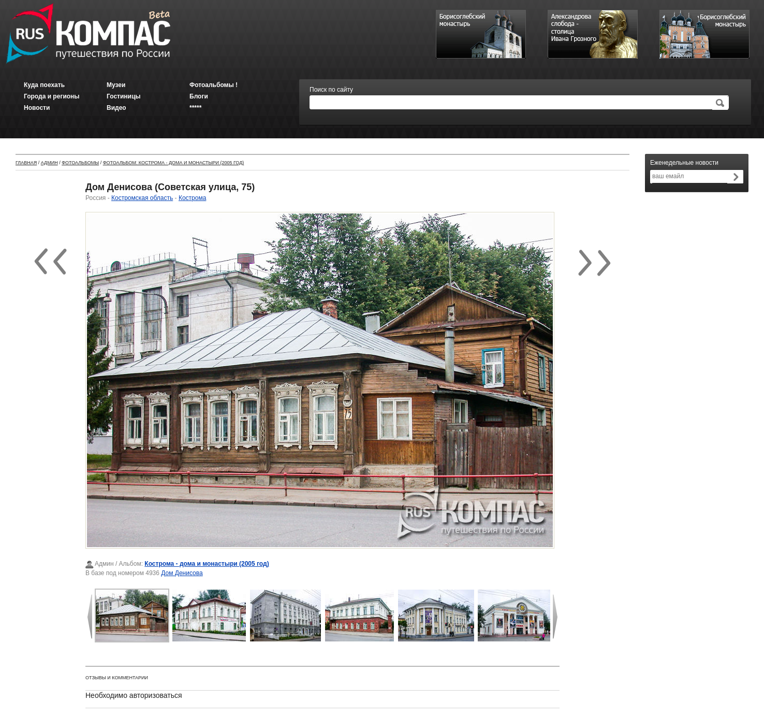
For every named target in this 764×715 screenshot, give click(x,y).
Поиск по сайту (331, 89)
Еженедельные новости (684, 162)
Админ (49, 162)
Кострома (192, 198)
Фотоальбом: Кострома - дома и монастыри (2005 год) (173, 162)
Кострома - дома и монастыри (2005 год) (206, 563)
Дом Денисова (181, 573)
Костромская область (142, 198)
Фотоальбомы (80, 162)
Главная (26, 162)
